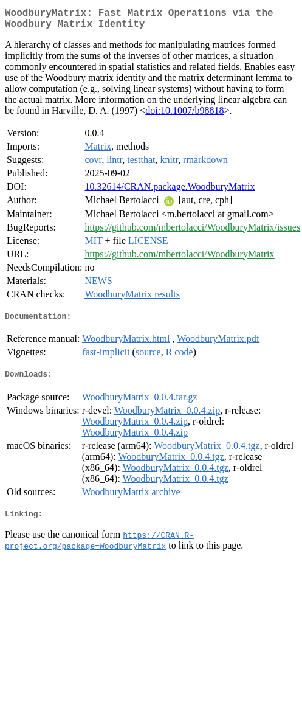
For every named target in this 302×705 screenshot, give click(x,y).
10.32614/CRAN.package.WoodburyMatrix (169, 191)
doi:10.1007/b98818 (184, 115)
